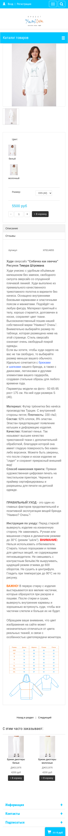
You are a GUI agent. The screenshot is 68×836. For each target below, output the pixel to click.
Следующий (44, 717)
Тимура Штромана (31, 265)
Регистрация (24, 4)
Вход (10, 4)
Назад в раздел (25, 717)
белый (12, 152)
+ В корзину (40, 214)
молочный (13, 172)
